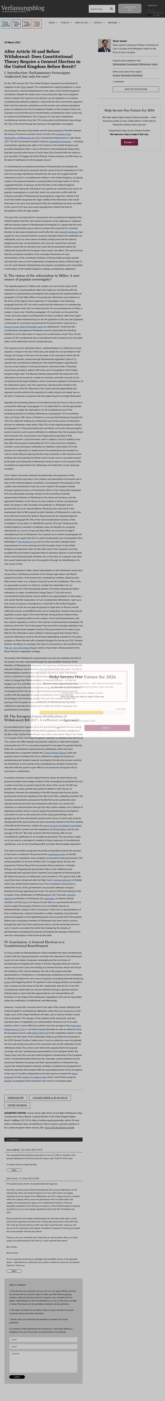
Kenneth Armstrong (68, 232)
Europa (116, 75)
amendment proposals (60, 141)
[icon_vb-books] (37, 20)
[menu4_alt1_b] (5, 20)
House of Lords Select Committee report (23, 326)
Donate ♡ (129, 142)
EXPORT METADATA (17, 1105)
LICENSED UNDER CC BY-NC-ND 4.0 (50, 1097)
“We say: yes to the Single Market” (20, 647)
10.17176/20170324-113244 (59, 1127)
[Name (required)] (43, 1339)
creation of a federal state (34, 1077)
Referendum (145, 64)
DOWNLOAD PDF (16, 1097)
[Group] (23, 6)
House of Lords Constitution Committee (62, 825)
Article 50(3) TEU (40, 1032)
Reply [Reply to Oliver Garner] (14, 1271)
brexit (155, 64)
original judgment (62, 880)
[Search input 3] (99, 9)
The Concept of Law (27, 541)
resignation (49, 898)
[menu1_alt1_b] (16, 20)
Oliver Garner (11, 1178)
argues (7, 982)
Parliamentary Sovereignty (125, 64)
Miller (23, 87)
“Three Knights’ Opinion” (55, 752)
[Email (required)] (43, 1346)
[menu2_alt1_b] (26, 20)
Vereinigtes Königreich (132, 75)
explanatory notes (57, 854)
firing (25, 902)
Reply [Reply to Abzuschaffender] (14, 1170)
